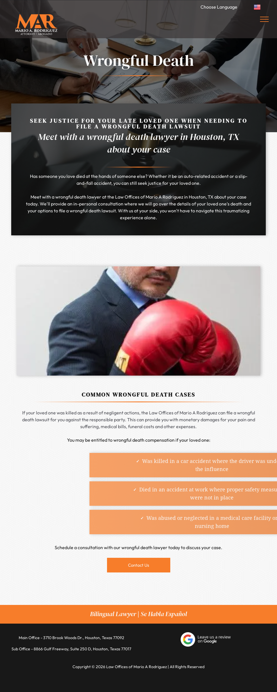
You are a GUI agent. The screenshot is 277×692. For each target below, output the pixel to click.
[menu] (264, 19)
